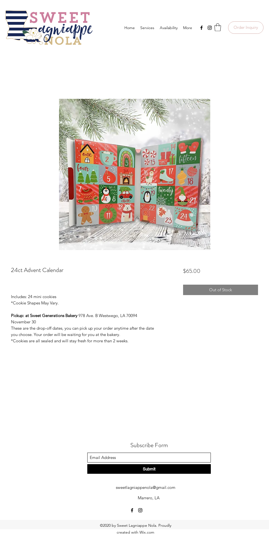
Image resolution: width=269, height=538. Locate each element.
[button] (217, 27)
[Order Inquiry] (246, 27)
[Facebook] (201, 27)
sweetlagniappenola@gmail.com (145, 487)
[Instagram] (209, 27)
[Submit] (149, 469)
